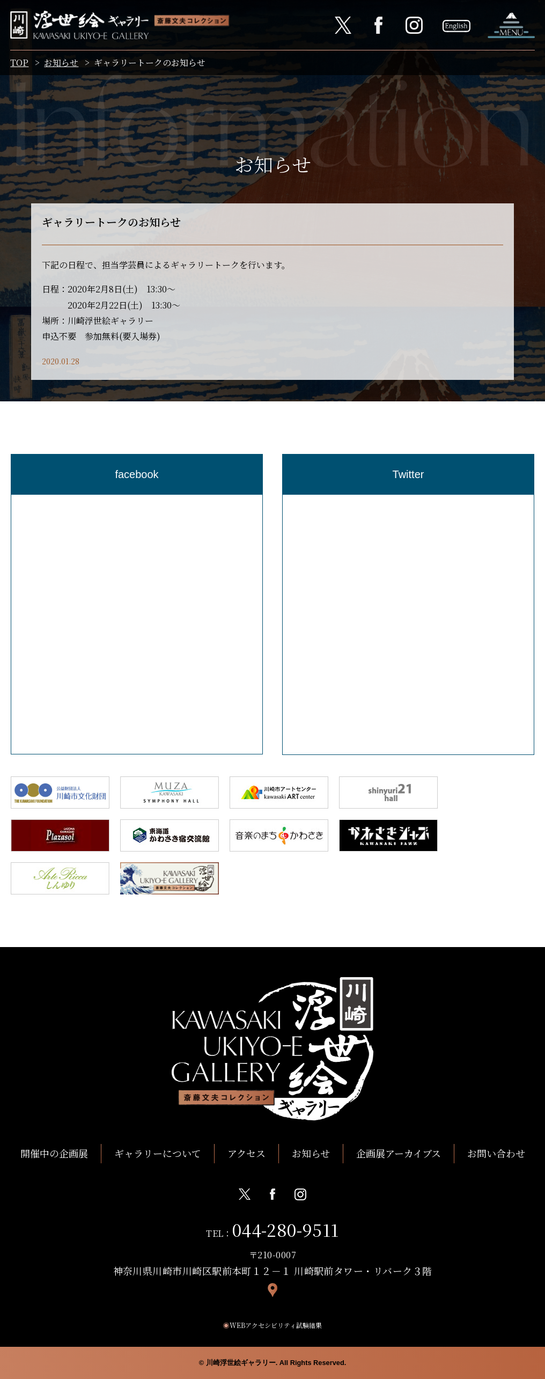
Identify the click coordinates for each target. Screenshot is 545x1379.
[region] (136, 624)
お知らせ (62, 63)
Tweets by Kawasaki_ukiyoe (341, 502)
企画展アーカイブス (398, 1153)
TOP (20, 63)
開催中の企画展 (54, 1153)
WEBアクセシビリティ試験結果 (272, 1325)
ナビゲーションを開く (510, 25)
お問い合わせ (496, 1153)
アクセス (246, 1153)
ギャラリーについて (157, 1153)
